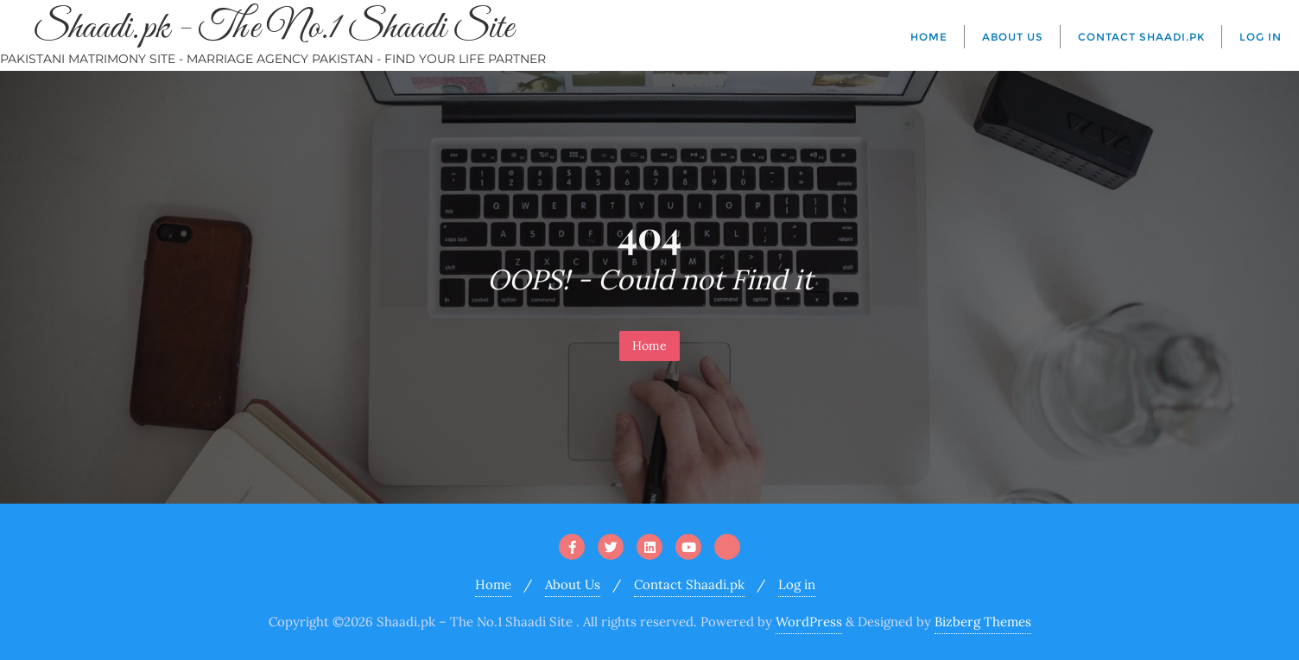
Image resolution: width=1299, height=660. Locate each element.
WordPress (809, 621)
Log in (796, 584)
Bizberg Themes (983, 621)
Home (649, 345)
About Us (572, 584)
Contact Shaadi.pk (689, 584)
